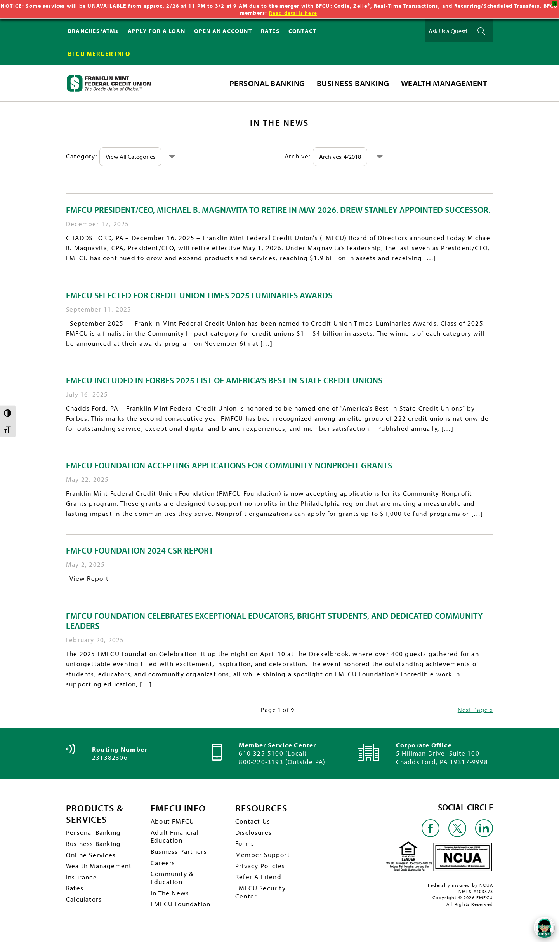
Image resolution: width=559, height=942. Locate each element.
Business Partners (180, 854)
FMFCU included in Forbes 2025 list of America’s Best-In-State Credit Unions (224, 380)
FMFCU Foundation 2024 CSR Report (140, 550)
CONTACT (302, 31)
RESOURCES (263, 808)
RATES (270, 31)
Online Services (91, 857)
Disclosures (254, 833)
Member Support (263, 857)
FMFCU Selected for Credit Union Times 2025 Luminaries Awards (199, 295)
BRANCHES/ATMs (93, 31)
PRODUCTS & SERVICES (97, 814)
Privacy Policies (261, 869)
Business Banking (94, 845)
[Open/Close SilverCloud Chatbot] (543, 926)
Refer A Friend (259, 881)
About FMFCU (173, 821)
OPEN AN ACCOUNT (223, 31)
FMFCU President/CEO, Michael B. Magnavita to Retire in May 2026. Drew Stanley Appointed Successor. (278, 209)
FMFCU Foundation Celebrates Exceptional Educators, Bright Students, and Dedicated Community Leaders (274, 620)
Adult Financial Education (176, 838)
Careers (163, 866)
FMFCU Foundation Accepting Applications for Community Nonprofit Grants (229, 465)
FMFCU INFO (180, 808)
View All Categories (133, 156)
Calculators (84, 904)
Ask (481, 30)
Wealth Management (100, 869)
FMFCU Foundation (182, 910)
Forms (245, 845)
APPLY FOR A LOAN (156, 31)
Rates (75, 893)
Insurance (82, 881)
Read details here (293, 12)
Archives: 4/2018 (343, 156)
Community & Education (173, 883)
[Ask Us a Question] (448, 30)
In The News (171, 898)
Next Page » (474, 709)
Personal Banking (95, 833)
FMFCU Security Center (261, 898)
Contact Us (253, 821)
